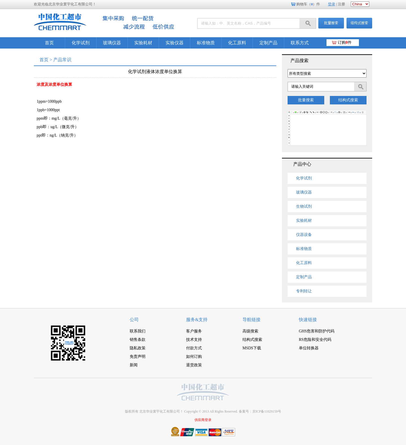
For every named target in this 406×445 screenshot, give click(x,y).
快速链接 (308, 319)
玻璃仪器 (112, 42)
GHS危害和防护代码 (316, 331)
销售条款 (137, 339)
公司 (134, 319)
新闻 (134, 365)
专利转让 (304, 291)
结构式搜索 (348, 100)
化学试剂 (81, 42)
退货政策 (194, 365)
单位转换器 (309, 348)
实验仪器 (175, 42)
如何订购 (194, 356)
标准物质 (206, 42)
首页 (49, 42)
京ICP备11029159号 (266, 411)
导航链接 (251, 319)
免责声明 (137, 356)
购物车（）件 (308, 4)
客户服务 (194, 331)
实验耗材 (143, 42)
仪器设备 (304, 235)
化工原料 (237, 42)
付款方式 (194, 348)
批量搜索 (306, 100)
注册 (341, 4)
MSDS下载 (251, 348)
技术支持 (194, 339)
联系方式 (300, 42)
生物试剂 (304, 206)
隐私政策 (137, 348)
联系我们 (137, 331)
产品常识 (62, 59)
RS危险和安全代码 (315, 339)
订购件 (345, 42)
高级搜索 (250, 331)
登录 (331, 4)
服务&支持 (197, 319)
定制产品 (268, 42)
